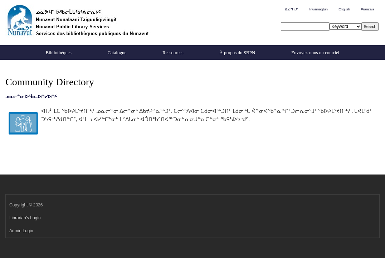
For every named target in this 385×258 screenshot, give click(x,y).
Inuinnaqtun (318, 9)
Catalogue (117, 52)
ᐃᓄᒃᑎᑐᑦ (291, 9)
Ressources (173, 52)
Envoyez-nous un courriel (315, 52)
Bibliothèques (59, 52)
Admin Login (21, 230)
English (344, 9)
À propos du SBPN (237, 52)
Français (367, 9)
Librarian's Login (25, 217)
